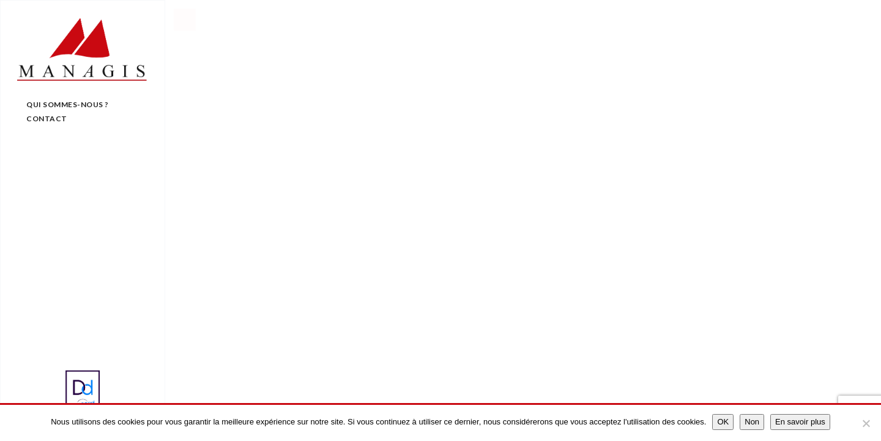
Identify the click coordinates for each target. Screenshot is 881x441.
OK (723, 421)
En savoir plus (800, 421)
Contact (46, 118)
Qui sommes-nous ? (67, 104)
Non (752, 421)
